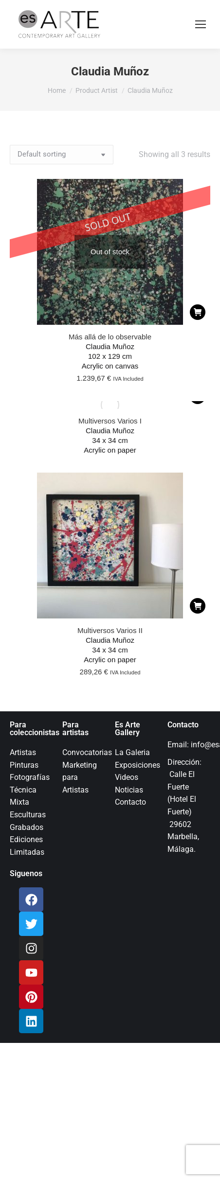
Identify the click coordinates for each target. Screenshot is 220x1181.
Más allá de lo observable (110, 337)
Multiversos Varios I (110, 421)
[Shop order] (61, 154)
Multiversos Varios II (110, 630)
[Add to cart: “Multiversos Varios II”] (197, 606)
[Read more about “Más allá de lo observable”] (197, 312)
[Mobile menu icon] (200, 24)
